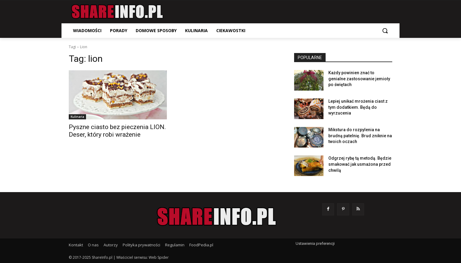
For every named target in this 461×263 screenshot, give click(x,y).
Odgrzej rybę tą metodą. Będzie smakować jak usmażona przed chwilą (359, 164)
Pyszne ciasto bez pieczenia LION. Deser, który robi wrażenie (117, 130)
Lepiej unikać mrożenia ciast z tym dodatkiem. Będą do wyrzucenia (358, 107)
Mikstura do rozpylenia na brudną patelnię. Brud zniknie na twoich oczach (360, 135)
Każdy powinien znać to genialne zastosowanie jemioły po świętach (359, 78)
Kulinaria (77, 117)
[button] (385, 30)
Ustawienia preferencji (315, 243)
